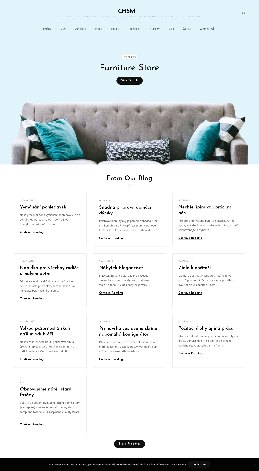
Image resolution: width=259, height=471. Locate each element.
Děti (63, 29)
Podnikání (134, 29)
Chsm (126, 11)
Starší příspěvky (129, 443)
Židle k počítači (194, 268)
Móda (98, 29)
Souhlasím (199, 464)
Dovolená (80, 29)
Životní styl (207, 29)
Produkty (154, 29)
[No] (255, 464)
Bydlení (47, 29)
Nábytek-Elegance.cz (121, 268)
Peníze (115, 29)
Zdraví (187, 29)
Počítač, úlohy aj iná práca (206, 328)
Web (171, 29)
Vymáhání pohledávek (43, 207)
